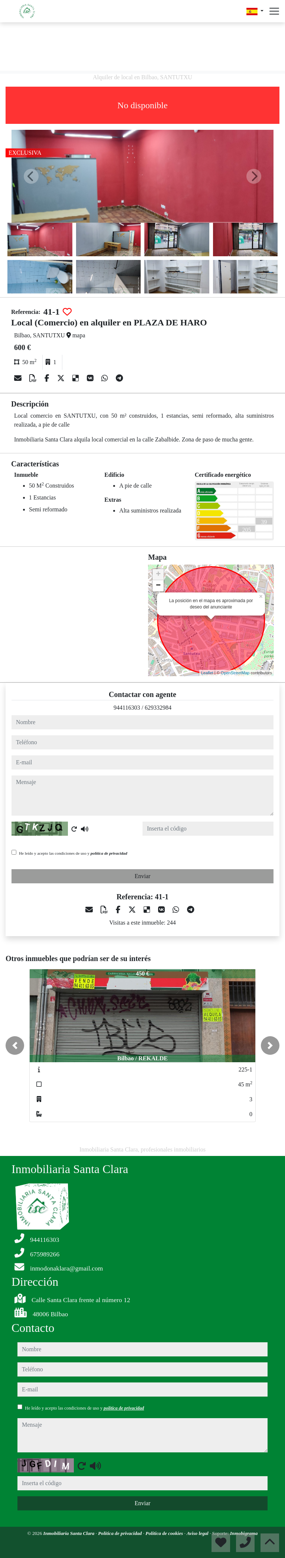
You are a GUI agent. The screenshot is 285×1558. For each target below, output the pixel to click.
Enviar (143, 876)
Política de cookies (164, 1533)
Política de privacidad (120, 1533)
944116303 (127, 707)
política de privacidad (109, 853)
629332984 (158, 707)
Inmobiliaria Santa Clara (69, 1533)
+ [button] (158, 574)
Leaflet (207, 673)
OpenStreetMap (235, 673)
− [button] (158, 585)
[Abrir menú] (274, 11)
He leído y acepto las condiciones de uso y (73, 853)
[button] (15, 1045)
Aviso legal (198, 1533)
